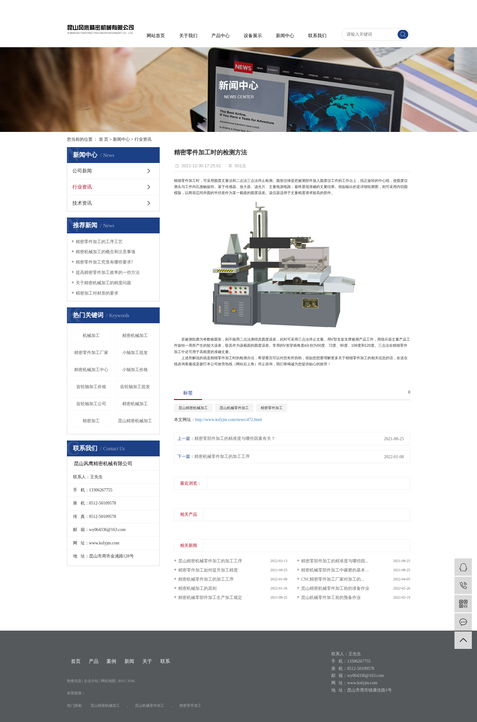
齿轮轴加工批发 (135, 386)
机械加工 (91, 335)
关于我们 (188, 35)
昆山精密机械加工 (135, 421)
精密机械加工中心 (91, 369)
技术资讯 (82, 203)
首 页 (104, 139)
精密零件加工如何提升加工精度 (208, 570)
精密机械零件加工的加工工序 (222, 456)
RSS (121, 681)
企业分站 (91, 681)
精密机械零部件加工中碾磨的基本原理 (337, 570)
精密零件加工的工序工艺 (99, 241)
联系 (165, 661)
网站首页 (156, 35)
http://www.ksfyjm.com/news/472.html (228, 419)
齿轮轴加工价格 (91, 386)
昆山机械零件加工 (234, 408)
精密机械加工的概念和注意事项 (105, 252)
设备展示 (253, 35)
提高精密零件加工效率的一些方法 (108, 272)
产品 (94, 661)
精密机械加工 (135, 404)
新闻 (129, 661)
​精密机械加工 (135, 335)
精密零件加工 (272, 408)
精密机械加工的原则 (197, 588)
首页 (76, 661)
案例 (111, 661)
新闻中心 (285, 35)
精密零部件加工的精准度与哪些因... (334, 561)
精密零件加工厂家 (91, 352)
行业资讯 (142, 139)
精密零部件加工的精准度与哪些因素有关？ (234, 438)
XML (131, 681)
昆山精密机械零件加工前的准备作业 (335, 588)
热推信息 (74, 681)
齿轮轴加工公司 (91, 404)
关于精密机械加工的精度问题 (103, 283)
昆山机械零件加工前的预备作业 (331, 597)
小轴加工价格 (135, 369)
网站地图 (109, 681)
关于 (147, 661)
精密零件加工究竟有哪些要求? (104, 262)
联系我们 (317, 35)
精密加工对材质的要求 (97, 293)
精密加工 (91, 421)
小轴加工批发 (135, 352)
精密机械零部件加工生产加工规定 (210, 597)
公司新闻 (82, 170)
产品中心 (220, 35)
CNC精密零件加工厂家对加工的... (332, 579)
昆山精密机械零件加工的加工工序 (210, 561)
